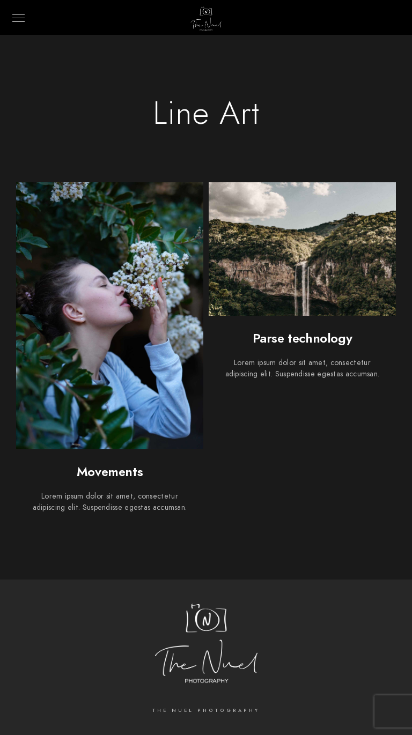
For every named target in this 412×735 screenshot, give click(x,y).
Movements (110, 471)
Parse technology (302, 338)
